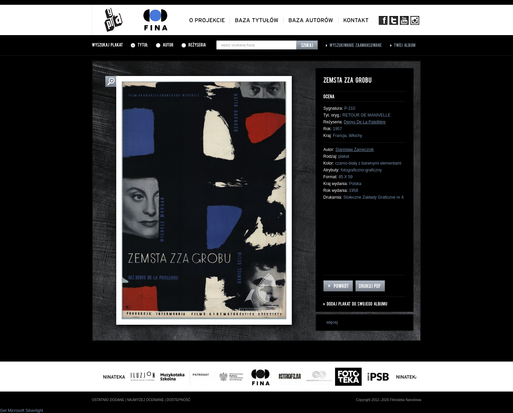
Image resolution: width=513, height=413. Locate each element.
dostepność (179, 400)
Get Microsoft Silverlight (21, 410)
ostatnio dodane (108, 400)
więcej (332, 322)
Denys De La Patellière (365, 122)
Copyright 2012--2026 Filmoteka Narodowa (388, 400)
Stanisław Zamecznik (354, 149)
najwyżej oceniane (145, 400)
